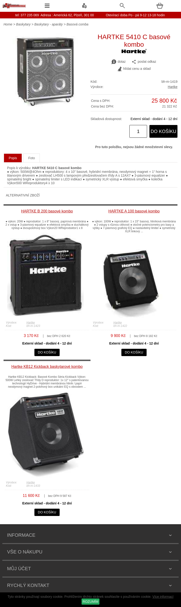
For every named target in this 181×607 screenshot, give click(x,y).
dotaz (118, 61)
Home (8, 24)
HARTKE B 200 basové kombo (47, 211)
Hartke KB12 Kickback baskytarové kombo (46, 367)
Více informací (162, 597)
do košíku (163, 131)
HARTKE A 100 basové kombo (134, 211)
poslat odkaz (144, 61)
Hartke (172, 87)
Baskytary (23, 24)
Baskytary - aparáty (48, 24)
